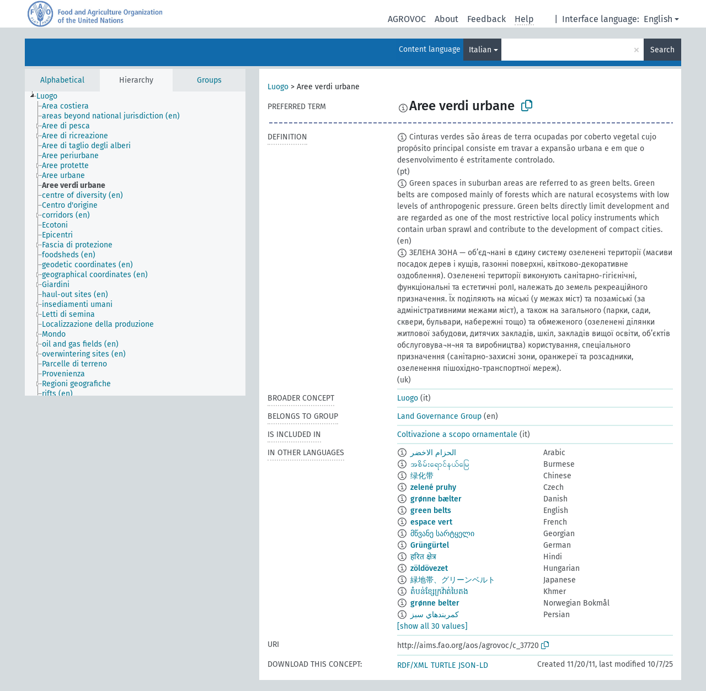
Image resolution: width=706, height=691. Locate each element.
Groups (209, 80)
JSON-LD (473, 665)
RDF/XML (412, 665)
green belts (430, 510)
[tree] (135, 243)
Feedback (486, 19)
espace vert (431, 522)
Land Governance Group (439, 416)
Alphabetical (62, 80)
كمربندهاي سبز (434, 614)
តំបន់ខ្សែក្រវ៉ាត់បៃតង (439, 591)
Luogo (278, 86)
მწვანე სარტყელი (442, 533)
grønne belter (434, 603)
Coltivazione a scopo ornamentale (457, 434)
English (658, 19)
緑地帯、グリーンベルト (452, 580)
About (446, 19)
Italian (480, 50)
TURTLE (443, 665)
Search (662, 50)
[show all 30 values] (432, 626)
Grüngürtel (429, 545)
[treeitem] (51, 96)
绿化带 (422, 476)
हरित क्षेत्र (423, 557)
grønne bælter (436, 499)
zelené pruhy (433, 487)
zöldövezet (429, 568)
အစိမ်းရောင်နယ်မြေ (439, 464)
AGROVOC (407, 19)
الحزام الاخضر (433, 452)
